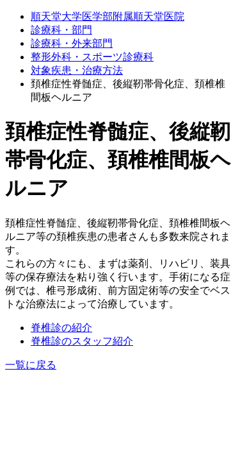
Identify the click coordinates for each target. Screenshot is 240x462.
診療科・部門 (61, 29)
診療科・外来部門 (72, 43)
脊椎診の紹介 (61, 327)
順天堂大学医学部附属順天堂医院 (107, 16)
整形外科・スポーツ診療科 (92, 56)
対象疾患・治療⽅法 (77, 70)
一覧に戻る (30, 364)
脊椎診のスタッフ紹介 (82, 341)
